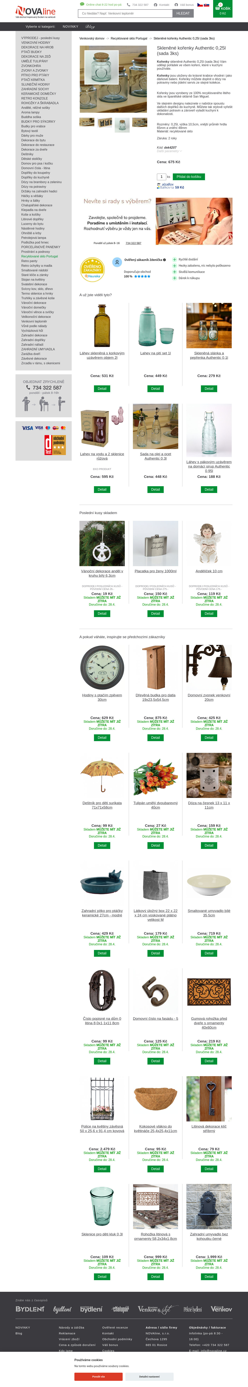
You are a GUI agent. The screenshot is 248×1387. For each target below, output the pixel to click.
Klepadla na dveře (33, 210)
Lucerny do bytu (32, 223)
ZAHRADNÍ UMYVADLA (38, 349)
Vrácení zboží (69, 1339)
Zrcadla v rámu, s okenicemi (40, 363)
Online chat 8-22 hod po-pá (103, 4)
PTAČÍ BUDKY (31, 52)
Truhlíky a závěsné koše (38, 298)
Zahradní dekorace (34, 335)
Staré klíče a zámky (34, 275)
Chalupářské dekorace (36, 205)
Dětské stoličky (31, 158)
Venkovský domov (91, 38)
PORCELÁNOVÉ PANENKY (40, 247)
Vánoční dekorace (33, 302)
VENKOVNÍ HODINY (35, 42)
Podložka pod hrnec (35, 242)
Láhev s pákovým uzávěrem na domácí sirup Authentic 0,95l (209, 466)
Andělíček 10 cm (209, 571)
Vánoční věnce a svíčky (37, 312)
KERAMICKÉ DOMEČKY (38, 93)
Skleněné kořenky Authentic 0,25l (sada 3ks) (184, 38)
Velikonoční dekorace (36, 316)
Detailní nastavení (149, 1376)
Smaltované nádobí (34, 270)
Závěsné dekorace (34, 358)
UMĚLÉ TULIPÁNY (34, 61)
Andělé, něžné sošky (35, 107)
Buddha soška (31, 117)
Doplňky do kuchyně (35, 177)
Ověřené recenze (115, 1327)
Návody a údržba (71, 1327)
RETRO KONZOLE (34, 98)
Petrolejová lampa (33, 237)
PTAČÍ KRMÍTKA (33, 79)
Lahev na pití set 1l (155, 353)
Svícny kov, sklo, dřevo (37, 289)
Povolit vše (98, 1376)
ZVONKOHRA (31, 66)
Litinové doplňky (32, 219)
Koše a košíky (31, 214)
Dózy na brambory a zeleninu (41, 182)
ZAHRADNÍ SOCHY (35, 89)
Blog (19, 1333)
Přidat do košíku (189, 177)
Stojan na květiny (33, 279)
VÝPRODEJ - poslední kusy (40, 38)
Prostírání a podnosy (35, 251)
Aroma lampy (30, 112)
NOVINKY (70, 26)
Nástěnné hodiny (33, 228)
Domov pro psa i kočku (37, 163)
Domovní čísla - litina (35, 168)
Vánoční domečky (33, 307)
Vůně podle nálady (34, 326)
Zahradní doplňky (33, 340)
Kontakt (164, 4)
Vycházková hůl (32, 330)
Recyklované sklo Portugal (39, 256)
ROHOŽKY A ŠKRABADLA (40, 103)
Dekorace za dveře (34, 149)
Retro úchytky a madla (36, 265)
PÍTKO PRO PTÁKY (35, 75)
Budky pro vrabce (33, 126)
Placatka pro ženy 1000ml (156, 571)
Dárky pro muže (32, 135)
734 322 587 (140, 4)
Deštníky (27, 154)
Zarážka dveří (30, 354)
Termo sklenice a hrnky (37, 293)
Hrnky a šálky (30, 200)
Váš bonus (187, 4)
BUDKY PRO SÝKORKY (38, 121)
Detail (102, 389)
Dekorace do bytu (33, 140)
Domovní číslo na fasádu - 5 (155, 1019)
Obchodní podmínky (117, 1339)
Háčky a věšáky (32, 196)
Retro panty (29, 261)
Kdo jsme (66, 1350)
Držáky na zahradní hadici (39, 191)
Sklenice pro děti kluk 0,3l (102, 1234)
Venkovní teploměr (34, 321)
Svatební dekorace (34, 284)
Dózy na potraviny (33, 186)
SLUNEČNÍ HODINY (35, 84)
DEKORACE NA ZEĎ (36, 56)
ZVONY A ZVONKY (34, 70)
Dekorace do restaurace (37, 145)
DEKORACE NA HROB (37, 47)
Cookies (108, 1350)
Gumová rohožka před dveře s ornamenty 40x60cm (209, 1023)
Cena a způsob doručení (77, 1345)
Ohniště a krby (31, 233)
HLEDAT (183, 13)
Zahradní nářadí (32, 344)
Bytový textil (29, 131)
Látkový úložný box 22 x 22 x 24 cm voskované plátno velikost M (155, 915)
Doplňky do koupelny (35, 172)
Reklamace (67, 1333)
